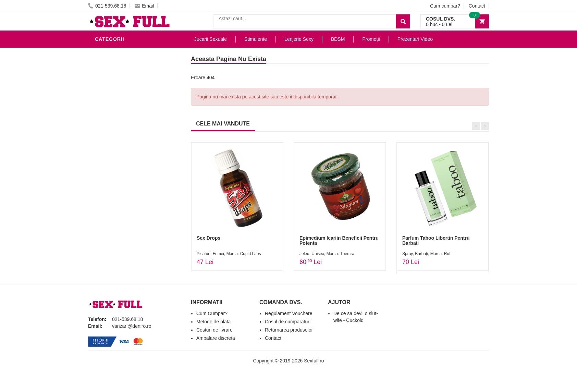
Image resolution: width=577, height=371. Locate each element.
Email (144, 6)
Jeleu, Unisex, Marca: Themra (326, 253)
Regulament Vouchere (288, 313)
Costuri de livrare (214, 330)
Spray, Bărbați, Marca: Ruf (426, 253)
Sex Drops (208, 238)
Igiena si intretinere (124, 94)
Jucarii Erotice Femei (126, 145)
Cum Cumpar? (212, 313)
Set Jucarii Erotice (123, 176)
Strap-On (109, 155)
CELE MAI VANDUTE (223, 124)
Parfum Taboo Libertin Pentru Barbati (436, 240)
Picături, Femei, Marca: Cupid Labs (229, 253)
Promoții (371, 39)
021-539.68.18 (107, 6)
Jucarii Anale (115, 135)
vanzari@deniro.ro (131, 326)
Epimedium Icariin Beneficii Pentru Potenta (339, 240)
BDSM (104, 125)
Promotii (108, 197)
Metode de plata (213, 321)
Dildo (104, 114)
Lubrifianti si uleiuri (125, 83)
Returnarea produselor (289, 330)
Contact (477, 6)
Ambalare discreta (215, 338)
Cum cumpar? (445, 6)
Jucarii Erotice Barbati (129, 63)
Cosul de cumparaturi (287, 321)
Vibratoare (112, 73)
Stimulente (255, 39)
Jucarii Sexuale (210, 39)
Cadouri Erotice (119, 166)
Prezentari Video (120, 207)
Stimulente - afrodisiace (130, 53)
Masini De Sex (114, 186)
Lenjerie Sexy (115, 104)
